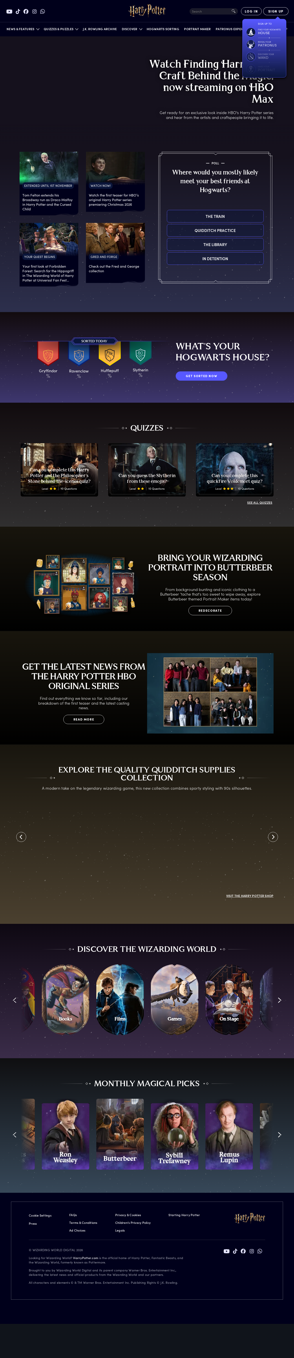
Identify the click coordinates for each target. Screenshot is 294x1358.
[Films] (120, 886)
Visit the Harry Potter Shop (250, 778)
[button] (22, 30)
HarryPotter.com (85, 1145)
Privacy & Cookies (128, 1102)
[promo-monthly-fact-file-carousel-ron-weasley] (65, 1021)
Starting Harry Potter (184, 1102)
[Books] (65, 886)
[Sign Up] (276, 11)
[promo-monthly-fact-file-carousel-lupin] (229, 1021)
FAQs (73, 1102)
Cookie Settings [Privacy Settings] (40, 1102)
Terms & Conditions (83, 1109)
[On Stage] (229, 886)
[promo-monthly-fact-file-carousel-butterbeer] (120, 1021)
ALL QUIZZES (259, 502)
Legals (120, 1117)
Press (33, 1110)
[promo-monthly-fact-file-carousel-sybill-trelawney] (174, 1021)
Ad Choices (77, 1117)
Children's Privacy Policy (133, 1109)
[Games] (174, 886)
